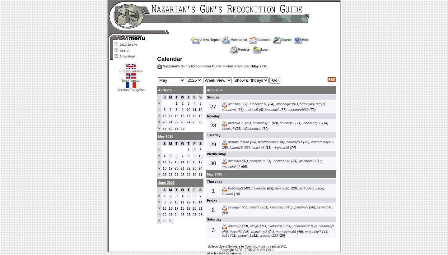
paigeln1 (244, 235)
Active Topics (205, 40)
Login (261, 49)
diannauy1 (326, 226)
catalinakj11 (262, 123)
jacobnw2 (272, 110)
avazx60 (234, 161)
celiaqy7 (234, 207)
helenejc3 (287, 123)
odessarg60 (312, 123)
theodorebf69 (298, 110)
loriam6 (227, 194)
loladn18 (236, 147)
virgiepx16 (281, 147)
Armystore (127, 56)
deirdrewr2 (301, 226)
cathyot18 (257, 161)
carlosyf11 (294, 142)
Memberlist (234, 40)
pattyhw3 (301, 207)
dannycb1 (282, 188)
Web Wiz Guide (263, 250)
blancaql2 (283, 104)
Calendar (260, 40)
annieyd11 (236, 123)
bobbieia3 (235, 188)
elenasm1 (229, 110)
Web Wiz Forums (257, 246)
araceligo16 (258, 104)
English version (131, 69)
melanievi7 (313, 232)
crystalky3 (278, 207)
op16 (225, 235)
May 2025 (214, 174)
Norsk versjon (130, 78)
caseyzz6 (259, 188)
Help (301, 40)
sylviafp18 (324, 207)
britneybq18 (309, 104)
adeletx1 (234, 226)
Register (240, 49)
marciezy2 (259, 232)
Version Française (131, 88)
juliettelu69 (307, 161)
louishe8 (258, 147)
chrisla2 (255, 207)
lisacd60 (236, 232)
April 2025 (166, 90)
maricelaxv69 (286, 232)
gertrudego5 (308, 188)
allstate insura (238, 142)
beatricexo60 (268, 142)
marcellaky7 (231, 166)
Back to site (128, 44)
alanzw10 (235, 104)
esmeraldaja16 (322, 142)
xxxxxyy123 (269, 235)
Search (124, 50)
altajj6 (254, 226)
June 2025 (166, 182)
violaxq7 (228, 128)
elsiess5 (251, 110)
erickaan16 (281, 161)
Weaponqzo (252, 128)
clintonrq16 (276, 226)
